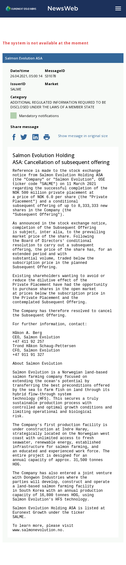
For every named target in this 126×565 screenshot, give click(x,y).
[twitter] (24, 137)
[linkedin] (35, 137)
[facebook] (14, 137)
